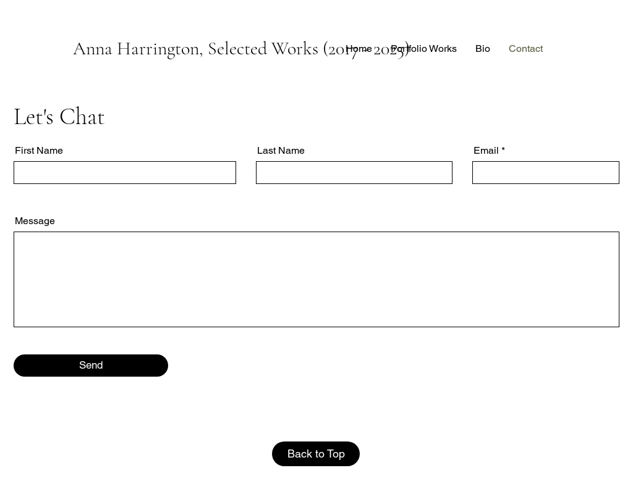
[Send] (91, 365)
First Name (39, 151)
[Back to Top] (316, 453)
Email (486, 151)
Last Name (281, 151)
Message (35, 221)
